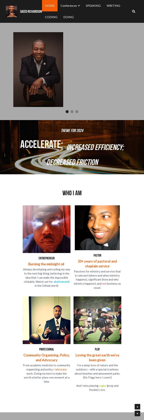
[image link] (36, 366)
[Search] (133, 11)
